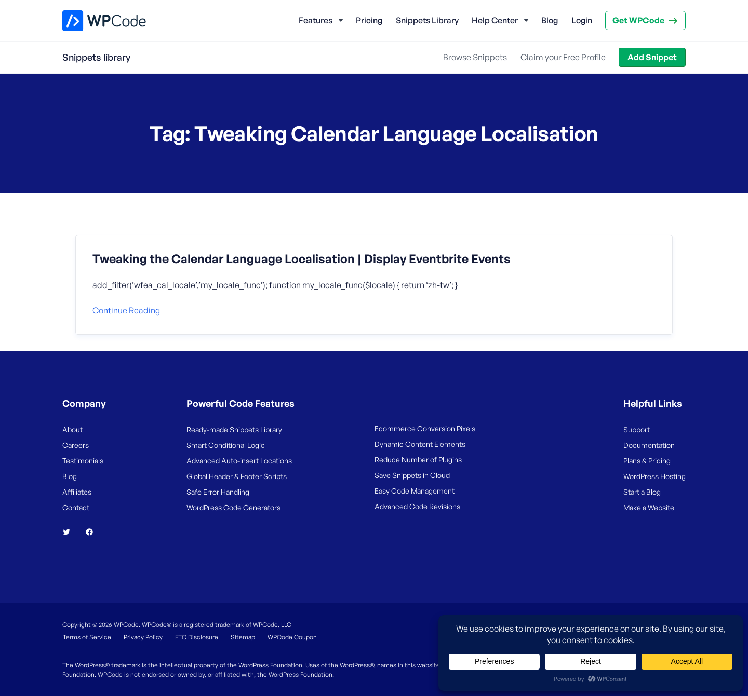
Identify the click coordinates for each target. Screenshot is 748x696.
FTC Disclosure (196, 637)
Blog (549, 20)
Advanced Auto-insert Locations (239, 460)
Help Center (495, 20)
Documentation (649, 445)
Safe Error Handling (217, 491)
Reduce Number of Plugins (418, 459)
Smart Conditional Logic (225, 445)
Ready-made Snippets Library (234, 429)
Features (315, 20)
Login (581, 20)
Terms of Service (87, 637)
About (72, 429)
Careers (75, 445)
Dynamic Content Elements (420, 444)
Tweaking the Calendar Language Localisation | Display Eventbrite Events (301, 259)
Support (636, 429)
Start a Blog (642, 491)
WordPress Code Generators (233, 507)
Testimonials (82, 460)
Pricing (369, 20)
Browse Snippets (475, 57)
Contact (75, 507)
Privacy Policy (143, 637)
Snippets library (96, 57)
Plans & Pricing (647, 460)
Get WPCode (638, 20)
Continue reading (126, 310)
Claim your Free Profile (563, 57)
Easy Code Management (415, 490)
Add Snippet (652, 57)
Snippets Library (427, 20)
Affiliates (76, 491)
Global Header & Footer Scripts (236, 476)
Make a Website (648, 507)
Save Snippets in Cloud (412, 475)
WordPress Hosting (654, 476)
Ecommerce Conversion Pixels (425, 428)
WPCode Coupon (292, 637)
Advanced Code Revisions (417, 506)
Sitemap (243, 637)
